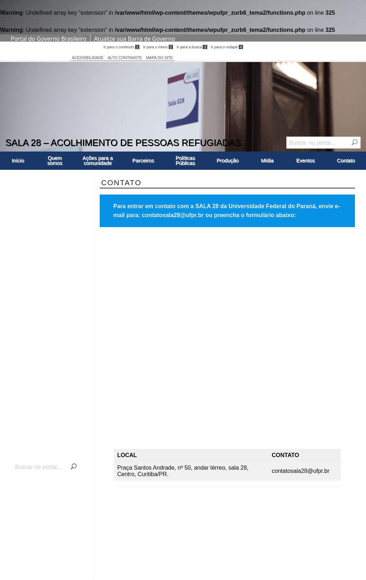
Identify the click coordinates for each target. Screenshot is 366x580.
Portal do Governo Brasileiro (48, 39)
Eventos (305, 160)
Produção (228, 160)
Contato (346, 160)
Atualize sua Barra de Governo (134, 39)
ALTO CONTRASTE (125, 58)
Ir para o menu (158, 47)
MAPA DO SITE (159, 58)
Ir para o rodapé (227, 47)
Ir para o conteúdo (121, 47)
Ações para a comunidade (98, 160)
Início (18, 160)
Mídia (267, 160)
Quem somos (54, 160)
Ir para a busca (192, 47)
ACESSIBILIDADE (88, 58)
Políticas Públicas (185, 160)
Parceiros (143, 160)
